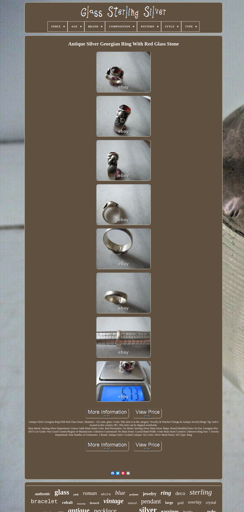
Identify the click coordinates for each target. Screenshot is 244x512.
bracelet (44, 501)
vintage (114, 501)
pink (76, 494)
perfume (133, 494)
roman (90, 493)
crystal (211, 502)
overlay (194, 502)
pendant (151, 501)
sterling (200, 492)
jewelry (149, 493)
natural (132, 503)
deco (180, 493)
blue (120, 493)
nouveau (81, 503)
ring (166, 492)
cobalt (67, 502)
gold (181, 503)
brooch (94, 503)
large (169, 503)
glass (62, 492)
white (106, 494)
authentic (42, 494)
